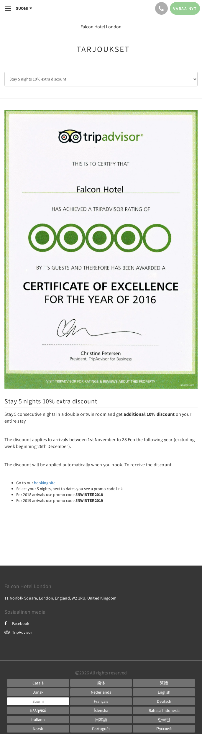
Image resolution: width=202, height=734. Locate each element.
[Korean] (164, 719)
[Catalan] (38, 683)
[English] (164, 692)
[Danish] (38, 692)
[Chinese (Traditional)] (164, 683)
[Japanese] (101, 719)
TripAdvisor (18, 632)
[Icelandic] (101, 710)
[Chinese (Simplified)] (101, 683)
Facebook (16, 623)
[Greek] (38, 710)
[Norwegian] (38, 729)
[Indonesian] (164, 710)
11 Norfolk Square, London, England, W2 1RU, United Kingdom (60, 598)
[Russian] (164, 729)
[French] (101, 701)
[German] (164, 701)
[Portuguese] (101, 729)
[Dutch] (101, 692)
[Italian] (38, 719)
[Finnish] (38, 701)
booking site (44, 482)
